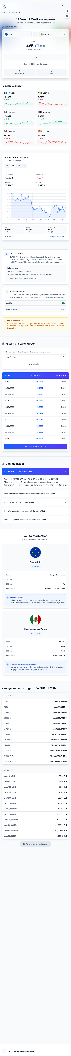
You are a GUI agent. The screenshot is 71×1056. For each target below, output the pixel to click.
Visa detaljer (35, 364)
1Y (24, 166)
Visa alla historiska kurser (35, 446)
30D (12, 166)
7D (7, 166)
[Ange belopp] (35, 57)
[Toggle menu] (67, 6)
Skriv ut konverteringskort (35, 844)
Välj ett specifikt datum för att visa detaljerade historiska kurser (28, 352)
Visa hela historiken (58, 237)
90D (19, 166)
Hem (3, 12)
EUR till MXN (12, 12)
